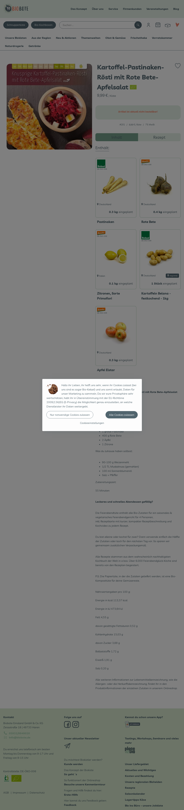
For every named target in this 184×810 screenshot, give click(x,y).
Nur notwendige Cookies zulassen (70, 414)
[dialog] (92, 405)
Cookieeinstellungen (92, 423)
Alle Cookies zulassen (121, 414)
